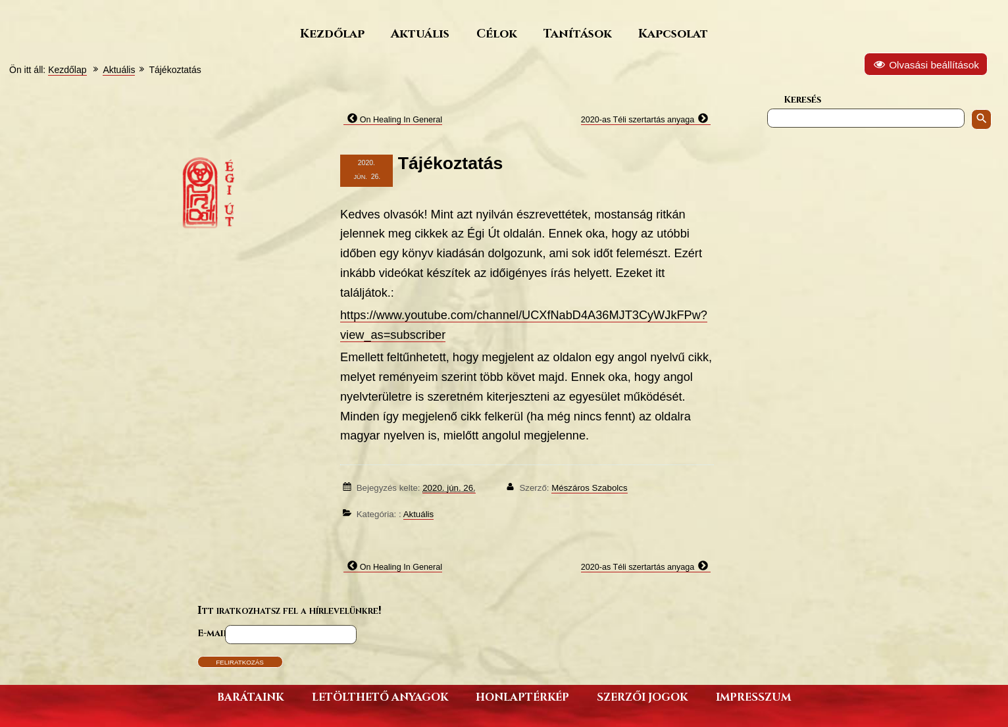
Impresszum (753, 696)
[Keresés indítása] (981, 119)
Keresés (802, 99)
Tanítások (577, 33)
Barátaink (250, 696)
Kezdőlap (332, 33)
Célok (496, 33)
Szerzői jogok (642, 696)
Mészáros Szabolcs (589, 488)
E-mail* (214, 632)
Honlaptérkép (522, 696)
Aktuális (420, 33)
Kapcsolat (673, 33)
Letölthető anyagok (380, 696)
